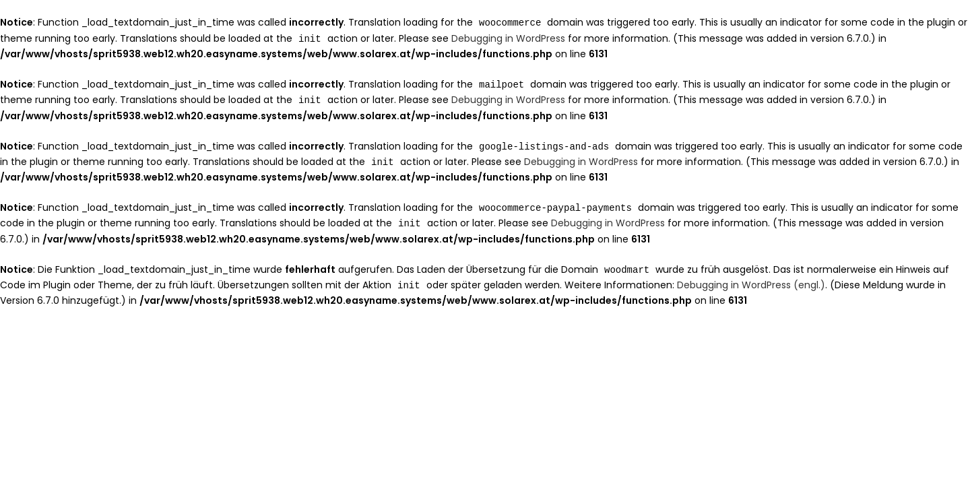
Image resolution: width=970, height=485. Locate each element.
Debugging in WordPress (508, 37)
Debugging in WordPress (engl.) (751, 279)
